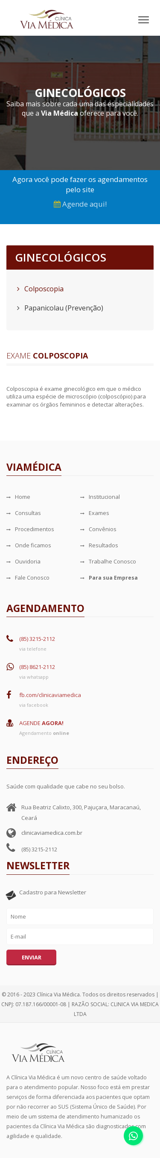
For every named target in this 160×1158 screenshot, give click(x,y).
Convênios (98, 529)
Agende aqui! (80, 204)
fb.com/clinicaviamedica (50, 695)
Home (18, 497)
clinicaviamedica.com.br (51, 832)
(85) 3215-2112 (37, 639)
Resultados (99, 545)
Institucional (100, 497)
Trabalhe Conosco (108, 561)
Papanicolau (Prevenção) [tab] (60, 308)
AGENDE (41, 723)
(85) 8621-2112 (37, 667)
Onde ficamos (28, 545)
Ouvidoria (23, 561)
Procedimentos (30, 529)
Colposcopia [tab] (40, 288)
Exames (94, 513)
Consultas (23, 513)
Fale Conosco (27, 577)
